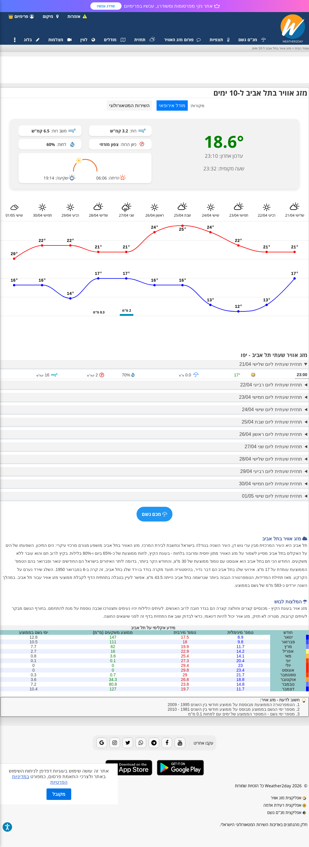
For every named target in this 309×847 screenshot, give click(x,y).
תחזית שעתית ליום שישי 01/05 (272, 496)
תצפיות (220, 39)
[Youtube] (180, 743)
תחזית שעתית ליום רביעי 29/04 (271, 471)
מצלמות (60, 39)
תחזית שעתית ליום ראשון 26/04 (270, 434)
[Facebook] (167, 743)
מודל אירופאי (172, 105)
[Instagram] (114, 743)
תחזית (144, 39)
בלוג (31, 39)
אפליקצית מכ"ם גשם (286, 812)
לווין (87, 39)
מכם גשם (154, 514)
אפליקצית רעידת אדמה (284, 805)
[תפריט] (14, 40)
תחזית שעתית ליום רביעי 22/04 (271, 384)
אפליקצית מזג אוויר (288, 798)
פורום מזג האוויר (182, 39)
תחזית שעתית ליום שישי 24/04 (272, 409)
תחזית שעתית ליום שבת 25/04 (272, 421)
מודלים (114, 39)
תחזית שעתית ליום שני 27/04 (273, 446)
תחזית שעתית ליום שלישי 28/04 (270, 458)
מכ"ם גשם (252, 39)
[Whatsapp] (140, 743)
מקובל (58, 794)
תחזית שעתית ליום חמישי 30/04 (270, 483)
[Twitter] (127, 743)
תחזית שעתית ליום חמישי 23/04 (270, 397)
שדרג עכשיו (106, 6)
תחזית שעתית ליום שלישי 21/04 (270, 364)
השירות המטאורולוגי (129, 105)
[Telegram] (154, 743)
